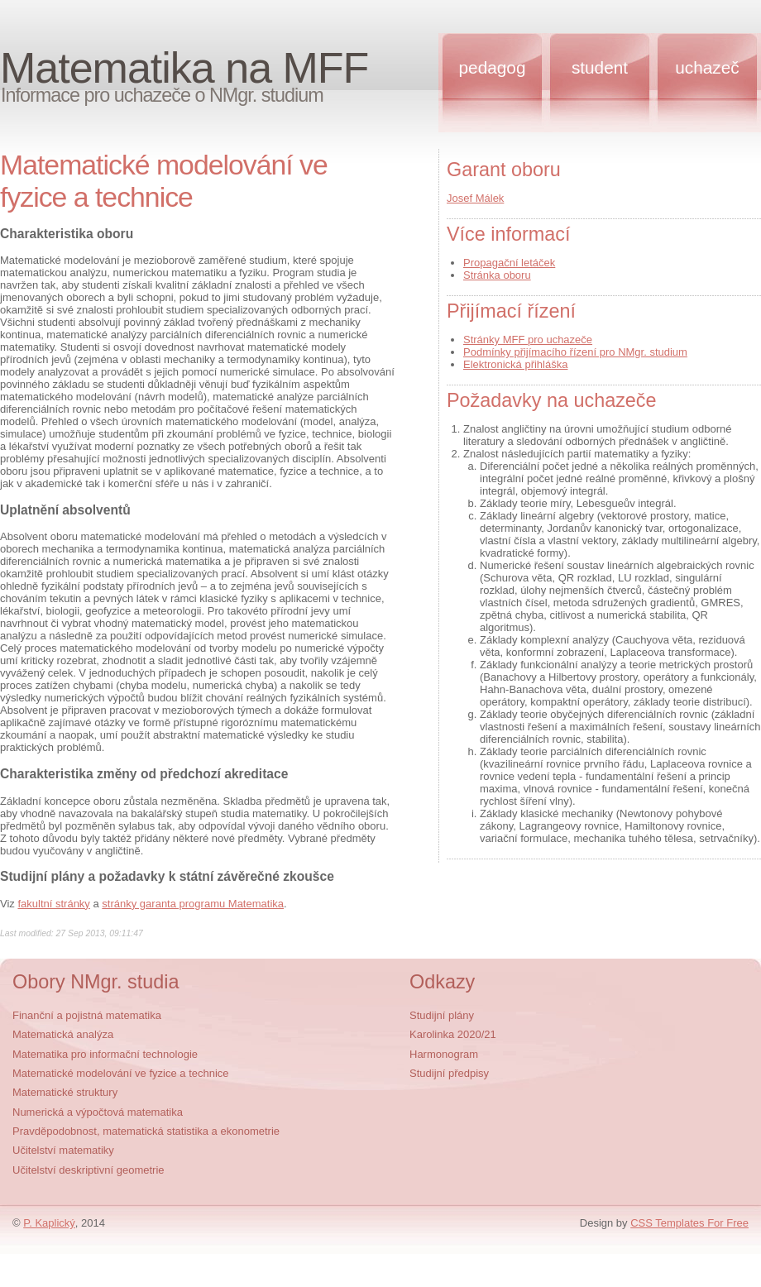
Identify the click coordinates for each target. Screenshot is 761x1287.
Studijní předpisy (449, 1073)
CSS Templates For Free (689, 1223)
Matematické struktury (64, 1092)
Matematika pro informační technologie (105, 1054)
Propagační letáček (509, 262)
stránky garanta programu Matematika (193, 903)
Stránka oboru (497, 275)
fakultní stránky (53, 903)
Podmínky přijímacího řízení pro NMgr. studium (575, 352)
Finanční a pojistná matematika (86, 1015)
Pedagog (492, 67)
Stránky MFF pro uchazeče (527, 339)
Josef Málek (475, 198)
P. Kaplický (49, 1223)
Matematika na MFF (184, 68)
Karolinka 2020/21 (452, 1034)
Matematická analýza (62, 1034)
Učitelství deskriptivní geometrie (88, 1170)
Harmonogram (443, 1054)
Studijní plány (441, 1015)
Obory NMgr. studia (95, 982)
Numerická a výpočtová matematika (97, 1112)
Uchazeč (707, 67)
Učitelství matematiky (63, 1150)
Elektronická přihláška (515, 364)
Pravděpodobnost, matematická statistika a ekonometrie (146, 1131)
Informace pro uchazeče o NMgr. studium (162, 95)
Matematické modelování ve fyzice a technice (120, 1073)
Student (600, 67)
